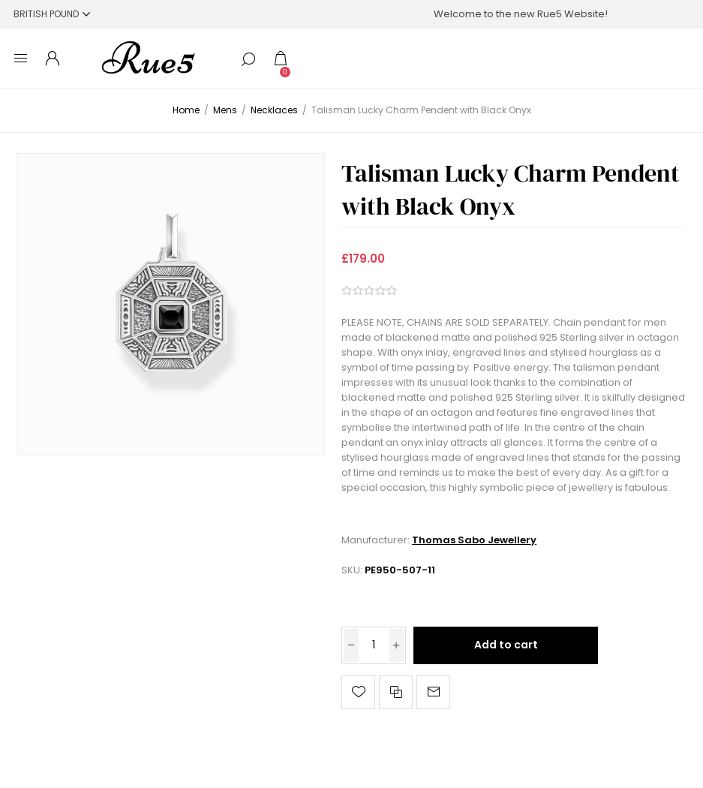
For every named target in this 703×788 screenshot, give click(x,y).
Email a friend (433, 692)
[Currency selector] (52, 14)
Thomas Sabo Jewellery (474, 540)
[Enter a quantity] (374, 645)
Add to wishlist (358, 692)
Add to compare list (396, 692)
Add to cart (506, 644)
